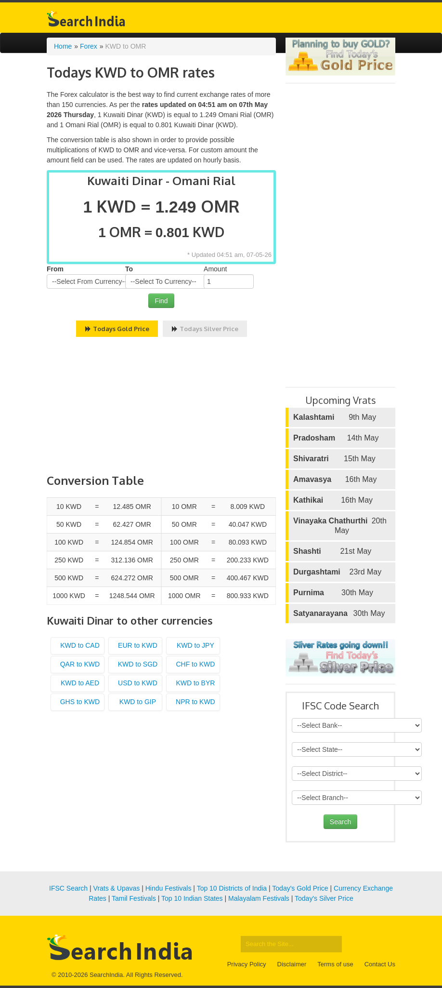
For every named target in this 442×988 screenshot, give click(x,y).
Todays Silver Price (204, 329)
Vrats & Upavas (116, 888)
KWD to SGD (137, 664)
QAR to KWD (80, 664)
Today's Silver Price (324, 898)
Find (161, 301)
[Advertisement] (161, 406)
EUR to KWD (137, 645)
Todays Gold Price (117, 329)
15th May (334, 459)
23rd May (337, 572)
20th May (340, 525)
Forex (88, 46)
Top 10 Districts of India (232, 888)
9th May (334, 417)
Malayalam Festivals (258, 898)
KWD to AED (80, 683)
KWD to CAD (80, 645)
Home (63, 46)
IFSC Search (68, 888)
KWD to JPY (195, 645)
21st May (332, 551)
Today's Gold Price (300, 888)
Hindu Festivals (168, 888)
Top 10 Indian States (192, 898)
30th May (333, 593)
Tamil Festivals (134, 898)
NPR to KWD (195, 702)
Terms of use (335, 964)
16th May (335, 479)
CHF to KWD (195, 664)
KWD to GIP (137, 702)
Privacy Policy (246, 964)
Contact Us (379, 964)
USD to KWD (137, 683)
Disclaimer (292, 964)
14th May (335, 438)
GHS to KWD (80, 702)
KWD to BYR (195, 683)
